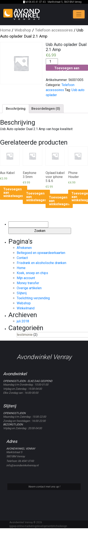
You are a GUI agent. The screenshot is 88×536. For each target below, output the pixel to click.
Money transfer (28, 283)
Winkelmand (25, 308)
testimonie (25, 335)
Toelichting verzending (33, 298)
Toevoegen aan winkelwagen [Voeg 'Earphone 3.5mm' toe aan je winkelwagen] (36, 196)
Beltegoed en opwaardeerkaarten (41, 253)
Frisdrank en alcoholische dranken (41, 263)
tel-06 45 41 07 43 (34, 1)
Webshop (22, 30)
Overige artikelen (29, 288)
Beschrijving (16, 109)
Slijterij (22, 293)
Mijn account (26, 278)
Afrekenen (24, 248)
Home (5, 30)
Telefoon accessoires (54, 30)
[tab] (15, 108)
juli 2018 (23, 321)
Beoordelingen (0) (45, 109)
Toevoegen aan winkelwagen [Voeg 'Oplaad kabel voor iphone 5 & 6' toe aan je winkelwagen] (59, 200)
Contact (22, 258)
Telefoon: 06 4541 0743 (20, 461)
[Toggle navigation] (79, 14)
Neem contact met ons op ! (44, 486)
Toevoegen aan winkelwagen (66, 68)
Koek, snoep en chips (32, 273)
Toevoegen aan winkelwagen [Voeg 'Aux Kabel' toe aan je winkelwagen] (13, 192)
